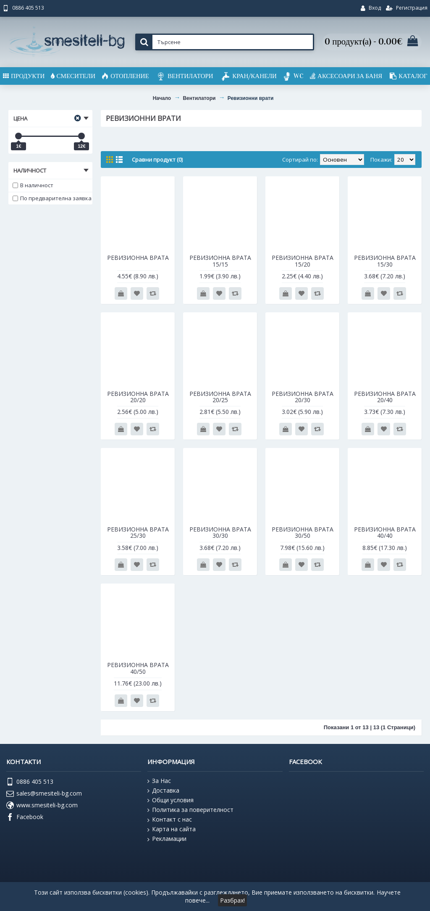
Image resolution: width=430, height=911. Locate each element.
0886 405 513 (29, 782)
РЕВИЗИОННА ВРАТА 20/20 (138, 397)
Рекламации (166, 839)
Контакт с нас (169, 819)
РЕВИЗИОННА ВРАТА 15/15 (220, 261)
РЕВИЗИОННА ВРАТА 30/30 (220, 532)
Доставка (163, 790)
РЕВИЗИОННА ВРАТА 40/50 (138, 668)
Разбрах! (232, 900)
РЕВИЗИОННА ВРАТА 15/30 (385, 261)
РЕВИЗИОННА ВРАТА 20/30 (302, 397)
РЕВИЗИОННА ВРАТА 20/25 (220, 397)
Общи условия (170, 800)
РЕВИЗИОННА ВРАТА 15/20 (302, 261)
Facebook (24, 817)
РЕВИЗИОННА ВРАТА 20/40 (385, 397)
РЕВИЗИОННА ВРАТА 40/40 (385, 532)
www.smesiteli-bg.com (42, 806)
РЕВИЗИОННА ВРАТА (138, 258)
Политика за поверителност (190, 810)
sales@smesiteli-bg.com (44, 794)
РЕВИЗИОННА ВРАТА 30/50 (302, 532)
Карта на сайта (171, 829)
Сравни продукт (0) (157, 159)
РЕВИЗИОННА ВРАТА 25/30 (138, 532)
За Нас (159, 781)
